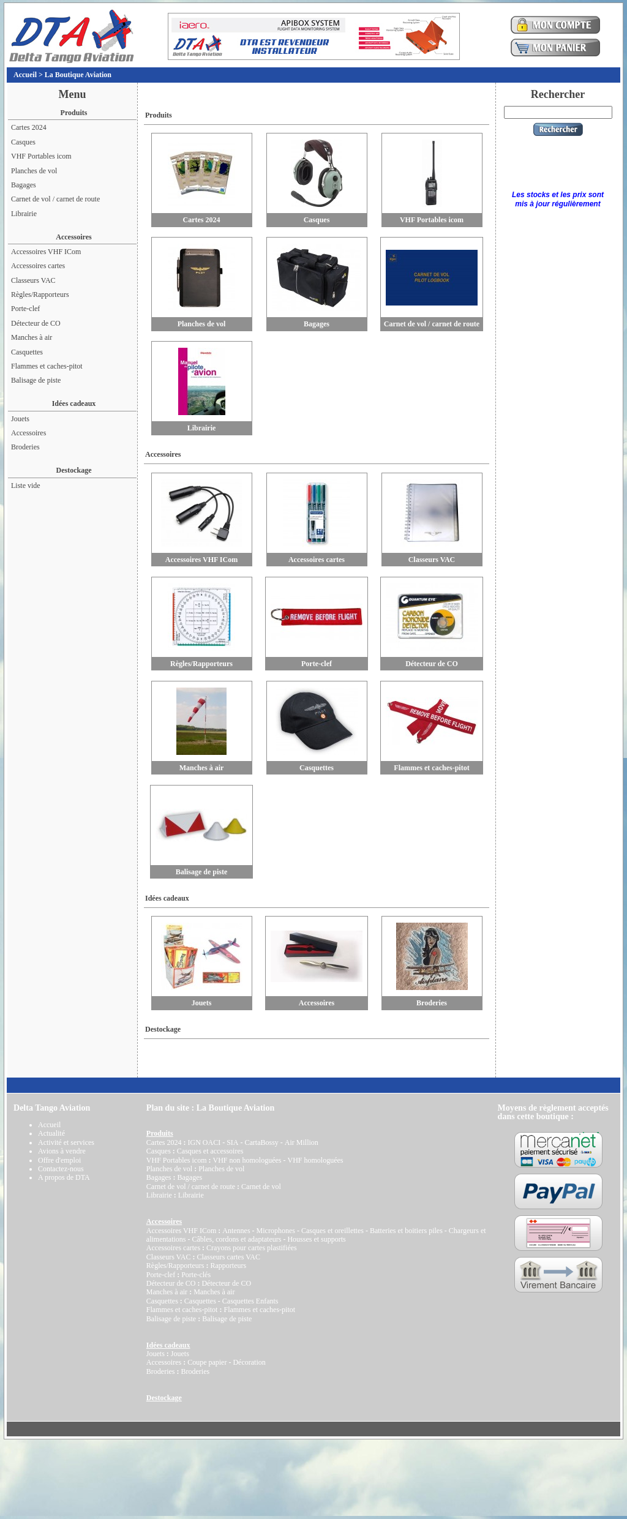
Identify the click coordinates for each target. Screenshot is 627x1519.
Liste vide (25, 485)
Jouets (20, 418)
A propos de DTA (64, 1177)
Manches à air (31, 337)
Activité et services (66, 1142)
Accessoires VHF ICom (46, 251)
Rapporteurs (228, 1265)
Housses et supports (316, 1239)
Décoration (249, 1362)
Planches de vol (34, 171)
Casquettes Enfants (250, 1301)
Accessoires (28, 433)
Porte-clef (25, 308)
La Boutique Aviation (78, 74)
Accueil (25, 74)
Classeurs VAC (33, 280)
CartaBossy (261, 1142)
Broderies (25, 447)
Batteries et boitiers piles (406, 1230)
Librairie (24, 213)
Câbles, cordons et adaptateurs (236, 1239)
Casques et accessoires (210, 1151)
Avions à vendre (62, 1151)
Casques (23, 142)
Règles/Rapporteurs (40, 294)
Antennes (236, 1230)
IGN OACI (203, 1142)
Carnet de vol (261, 1186)
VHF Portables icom (41, 156)
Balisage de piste (36, 380)
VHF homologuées (315, 1160)
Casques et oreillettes (332, 1230)
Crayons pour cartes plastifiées (251, 1247)
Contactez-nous (61, 1169)
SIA (232, 1142)
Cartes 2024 (29, 127)
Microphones (276, 1230)
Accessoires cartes (38, 265)
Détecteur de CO (36, 323)
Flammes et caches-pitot (47, 366)
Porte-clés (196, 1274)
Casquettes (27, 352)
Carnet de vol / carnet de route (55, 199)
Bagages (23, 185)
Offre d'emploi (59, 1160)
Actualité (51, 1133)
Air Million (301, 1142)
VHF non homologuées (246, 1160)
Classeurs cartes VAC (228, 1257)
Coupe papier (207, 1362)
